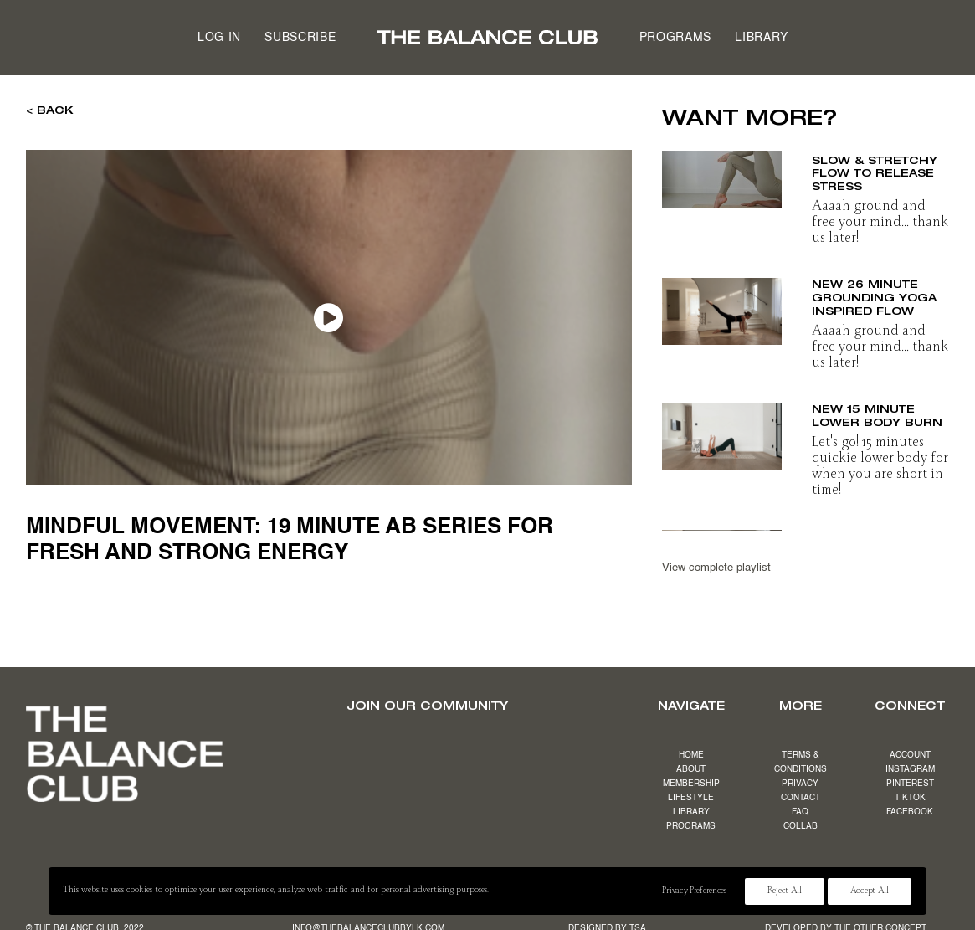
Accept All (869, 891)
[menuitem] (219, 37)
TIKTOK (910, 798)
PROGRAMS (691, 826)
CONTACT (800, 798)
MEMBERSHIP (691, 783)
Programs (675, 38)
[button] (722, 174)
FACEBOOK (909, 812)
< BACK (50, 109)
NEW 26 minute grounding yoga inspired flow (874, 296)
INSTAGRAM (910, 769)
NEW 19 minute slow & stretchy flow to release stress (874, 166)
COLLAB (800, 826)
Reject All (784, 891)
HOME (691, 755)
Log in (219, 38)
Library (761, 38)
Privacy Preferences (694, 891)
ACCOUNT (910, 755)
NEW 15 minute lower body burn (877, 414)
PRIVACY (800, 783)
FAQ (800, 812)
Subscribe (300, 38)
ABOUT (691, 769)
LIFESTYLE (691, 798)
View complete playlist (716, 568)
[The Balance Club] (487, 37)
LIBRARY (691, 812)
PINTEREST (910, 783)
